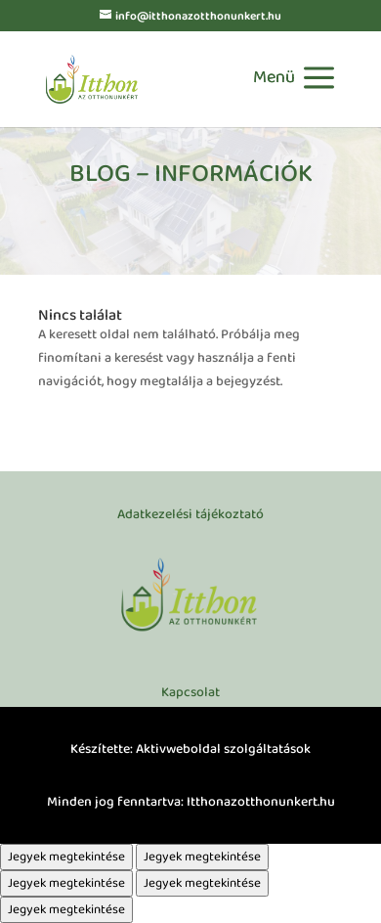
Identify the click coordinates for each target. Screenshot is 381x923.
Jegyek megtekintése (66, 857)
